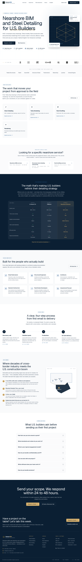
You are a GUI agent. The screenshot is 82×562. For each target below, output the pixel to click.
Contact (44, 546)
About (45, 2)
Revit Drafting (32, 542)
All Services (74, 98)
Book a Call (63, 2)
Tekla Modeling (32, 540)
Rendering (31, 544)
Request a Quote (9, 43)
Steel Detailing (32, 538)
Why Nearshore (38, 2)
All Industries (74, 266)
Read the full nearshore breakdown (41, 242)
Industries (31, 2)
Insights (51, 2)
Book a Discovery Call (48, 504)
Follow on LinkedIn (60, 548)
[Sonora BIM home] (9, 2)
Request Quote (74, 2)
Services (24, 2)
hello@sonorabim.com (72, 524)
